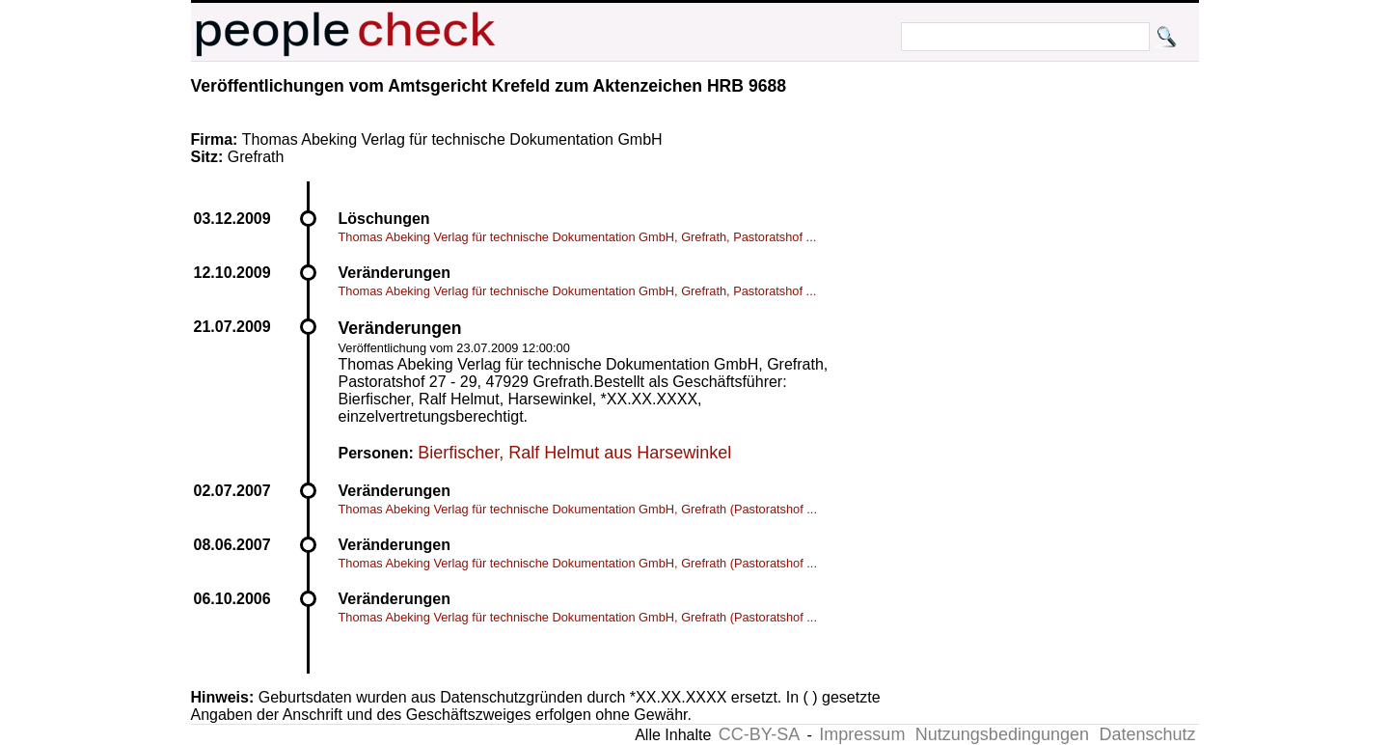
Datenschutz (1147, 734)
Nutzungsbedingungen (1002, 734)
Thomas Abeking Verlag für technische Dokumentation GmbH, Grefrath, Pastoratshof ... (578, 237)
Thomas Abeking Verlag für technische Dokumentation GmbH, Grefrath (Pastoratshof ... (578, 509)
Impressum (862, 734)
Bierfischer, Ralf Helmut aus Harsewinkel (574, 452)
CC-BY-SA (759, 734)
